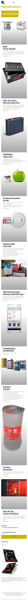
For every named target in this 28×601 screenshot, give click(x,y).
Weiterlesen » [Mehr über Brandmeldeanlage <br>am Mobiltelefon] (6, 354)
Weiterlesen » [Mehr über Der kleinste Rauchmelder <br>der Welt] (6, 208)
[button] (14, 2)
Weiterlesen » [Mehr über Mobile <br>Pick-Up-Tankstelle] (6, 56)
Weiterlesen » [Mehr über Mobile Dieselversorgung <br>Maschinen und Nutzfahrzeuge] (6, 300)
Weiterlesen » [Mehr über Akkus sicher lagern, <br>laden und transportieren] (6, 110)
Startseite (4, 527)
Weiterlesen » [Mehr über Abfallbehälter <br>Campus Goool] (6, 164)
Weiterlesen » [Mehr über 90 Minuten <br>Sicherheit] (6, 401)
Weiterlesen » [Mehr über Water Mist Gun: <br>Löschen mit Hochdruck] (6, 521)
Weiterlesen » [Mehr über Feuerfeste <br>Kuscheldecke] (6, 476)
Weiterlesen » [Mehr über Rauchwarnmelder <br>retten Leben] (6, 256)
